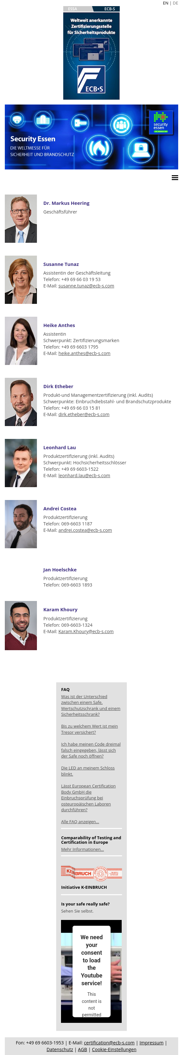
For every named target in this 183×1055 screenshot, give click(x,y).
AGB (82, 1049)
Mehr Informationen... (82, 849)
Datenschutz (60, 1049)
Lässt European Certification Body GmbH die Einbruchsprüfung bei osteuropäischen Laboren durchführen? (88, 798)
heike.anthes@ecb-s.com (84, 353)
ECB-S (109, 9)
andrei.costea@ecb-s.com (85, 530)
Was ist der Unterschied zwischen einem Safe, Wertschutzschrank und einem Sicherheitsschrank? (90, 705)
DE (175, 3)
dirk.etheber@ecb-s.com (83, 414)
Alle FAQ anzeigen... (80, 821)
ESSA (72, 9)
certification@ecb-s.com (109, 1043)
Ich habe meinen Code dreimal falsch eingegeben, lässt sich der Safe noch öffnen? (90, 750)
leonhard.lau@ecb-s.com (84, 475)
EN (165, 3)
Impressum (151, 1043)
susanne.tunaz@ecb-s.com (86, 286)
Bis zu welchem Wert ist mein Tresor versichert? (89, 729)
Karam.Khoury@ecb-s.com (86, 631)
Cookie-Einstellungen (114, 1049)
